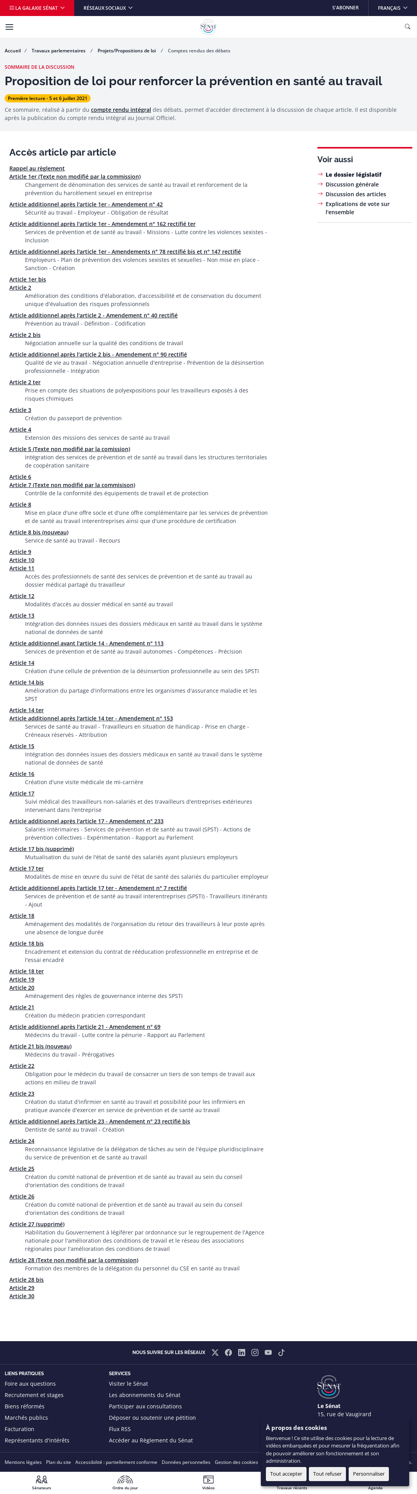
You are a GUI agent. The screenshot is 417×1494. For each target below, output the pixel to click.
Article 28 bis (26, 1279)
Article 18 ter (26, 971)
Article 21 (21, 1007)
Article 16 (21, 773)
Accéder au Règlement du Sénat (151, 1440)
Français (397, 5)
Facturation (19, 1429)
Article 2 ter (25, 382)
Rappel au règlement (37, 168)
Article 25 (21, 1168)
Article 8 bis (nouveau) (38, 532)
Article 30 (21, 1296)
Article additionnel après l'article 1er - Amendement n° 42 (86, 204)
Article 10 (21, 560)
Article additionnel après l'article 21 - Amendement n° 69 (84, 1026)
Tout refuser (327, 1473)
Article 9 (20, 551)
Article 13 (21, 615)
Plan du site (58, 1462)
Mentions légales (23, 1462)
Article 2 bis (25, 335)
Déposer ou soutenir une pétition (152, 1417)
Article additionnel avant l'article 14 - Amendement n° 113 (86, 643)
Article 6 (20, 476)
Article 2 (20, 287)
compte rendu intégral (121, 109)
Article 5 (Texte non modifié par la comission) (69, 449)
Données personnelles (186, 1462)
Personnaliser (369, 1473)
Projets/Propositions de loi (127, 50)
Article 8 (20, 504)
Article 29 (21, 1288)
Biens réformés (25, 1406)
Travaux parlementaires (59, 50)
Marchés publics (26, 1417)
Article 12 (21, 596)
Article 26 (21, 1196)
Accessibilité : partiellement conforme (116, 1462)
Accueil (13, 50)
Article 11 (21, 568)
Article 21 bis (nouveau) (40, 1046)
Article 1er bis (27, 279)
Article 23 (21, 1093)
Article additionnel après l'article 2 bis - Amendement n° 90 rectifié (98, 354)
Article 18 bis (26, 943)
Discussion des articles (356, 194)
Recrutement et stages (34, 1395)
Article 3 (20, 410)
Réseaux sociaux (105, 8)
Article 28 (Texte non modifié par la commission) (73, 1260)
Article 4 (20, 429)
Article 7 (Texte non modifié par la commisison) (72, 485)
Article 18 (21, 915)
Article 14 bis (26, 682)
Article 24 (21, 1141)
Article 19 (21, 979)
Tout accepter (286, 1473)
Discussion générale (352, 184)
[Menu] (9, 27)
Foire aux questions (30, 1383)
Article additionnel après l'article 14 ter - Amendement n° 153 (91, 718)
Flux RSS (120, 1429)
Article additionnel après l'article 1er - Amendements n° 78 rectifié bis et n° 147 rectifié (125, 251)
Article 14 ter (26, 710)
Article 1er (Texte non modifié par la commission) (75, 176)
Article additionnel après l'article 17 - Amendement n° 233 (86, 821)
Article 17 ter (26, 868)
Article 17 (21, 793)
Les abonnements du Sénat (144, 1395)
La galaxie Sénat (34, 8)
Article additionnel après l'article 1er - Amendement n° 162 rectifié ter (102, 224)
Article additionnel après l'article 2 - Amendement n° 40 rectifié (93, 315)
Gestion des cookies (236, 1462)
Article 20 (21, 987)
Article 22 (21, 1065)
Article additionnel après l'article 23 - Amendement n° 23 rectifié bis (99, 1121)
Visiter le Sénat (128, 1383)
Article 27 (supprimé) (36, 1224)
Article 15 (21, 746)
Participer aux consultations (145, 1406)
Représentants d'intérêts (37, 1440)
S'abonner (345, 7)
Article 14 (21, 662)
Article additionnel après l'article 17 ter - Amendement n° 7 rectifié (98, 888)
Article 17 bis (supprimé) (41, 849)
